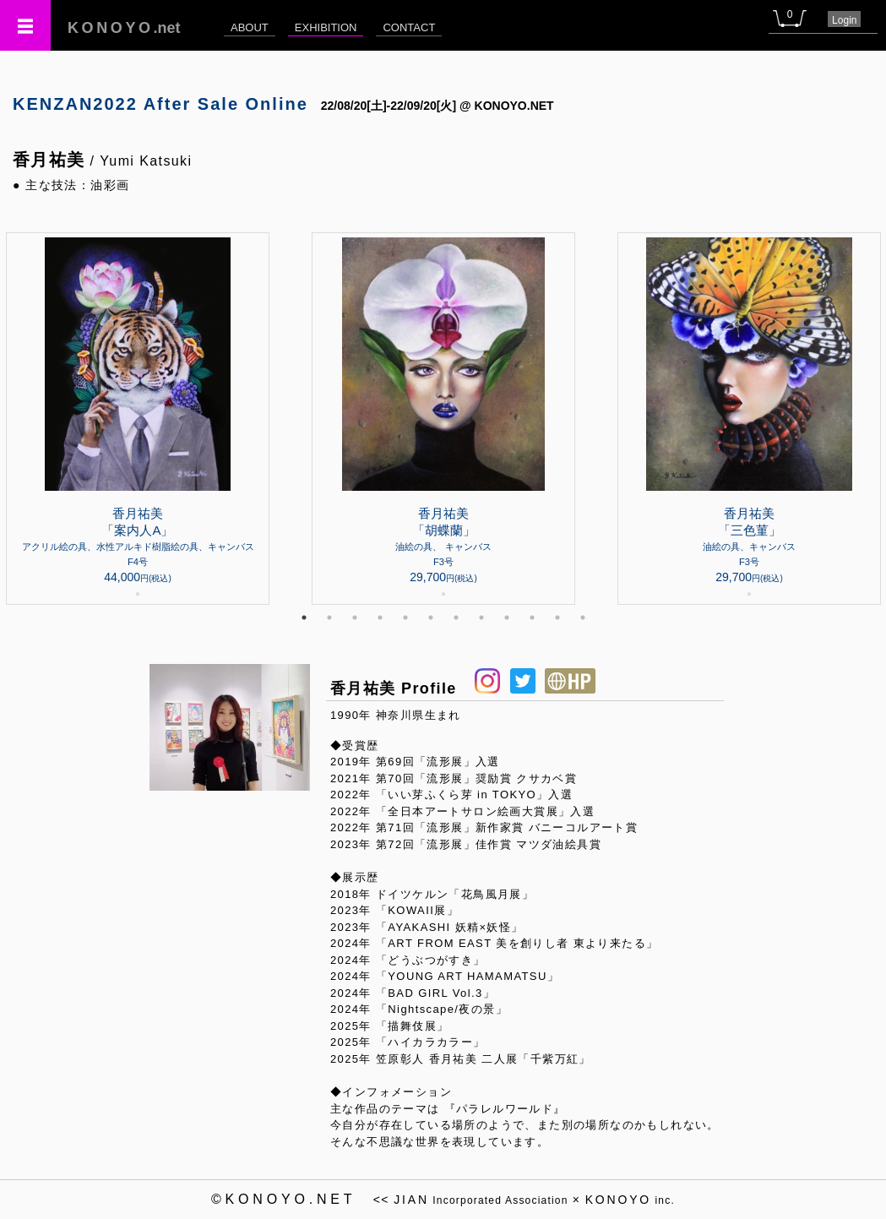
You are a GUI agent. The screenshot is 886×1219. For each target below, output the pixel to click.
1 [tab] (304, 617)
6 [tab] (430, 617)
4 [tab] (380, 617)
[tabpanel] (443, 418)
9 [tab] (506, 617)
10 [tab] (532, 617)
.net (124, 27)
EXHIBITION (326, 27)
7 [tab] (456, 617)
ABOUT (250, 27)
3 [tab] (354, 617)
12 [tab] (582, 617)
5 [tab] (405, 617)
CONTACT (409, 27)
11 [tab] (557, 617)
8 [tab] (481, 617)
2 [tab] (329, 617)
